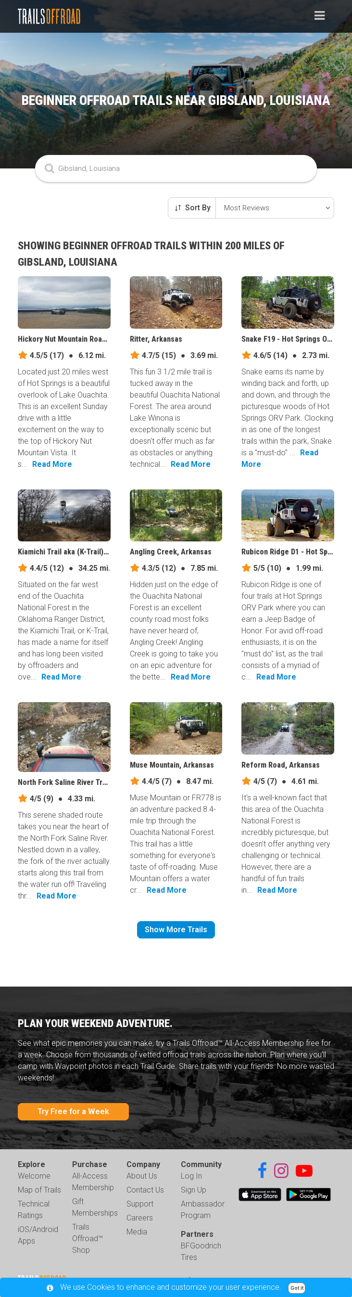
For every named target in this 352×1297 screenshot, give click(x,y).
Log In (191, 1176)
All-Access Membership (93, 1181)
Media (136, 1231)
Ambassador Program (203, 1209)
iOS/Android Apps (38, 1235)
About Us (141, 1176)
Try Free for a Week (73, 1111)
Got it (296, 1288)
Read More (52, 464)
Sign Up (193, 1189)
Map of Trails (39, 1189)
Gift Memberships (95, 1207)
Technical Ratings (34, 1209)
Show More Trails (176, 929)
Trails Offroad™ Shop (87, 1238)
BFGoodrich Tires (201, 1251)
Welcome (34, 1176)
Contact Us (145, 1189)
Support (139, 1203)
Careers (139, 1217)
